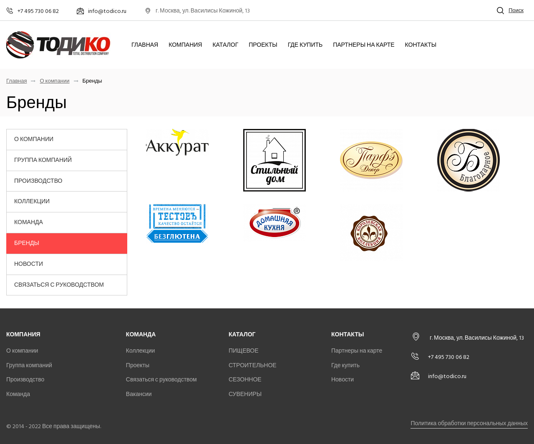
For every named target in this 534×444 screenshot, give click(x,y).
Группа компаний (43, 160)
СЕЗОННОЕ (245, 379)
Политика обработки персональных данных (469, 423)
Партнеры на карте (363, 45)
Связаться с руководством (59, 285)
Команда (28, 222)
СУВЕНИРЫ (245, 394)
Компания (185, 45)
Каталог (225, 45)
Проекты (263, 45)
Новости (28, 264)
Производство (38, 181)
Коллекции (32, 201)
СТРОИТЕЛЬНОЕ (253, 365)
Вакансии (139, 394)
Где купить (305, 45)
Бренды (26, 243)
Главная (144, 45)
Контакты (421, 45)
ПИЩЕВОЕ (244, 351)
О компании (54, 81)
